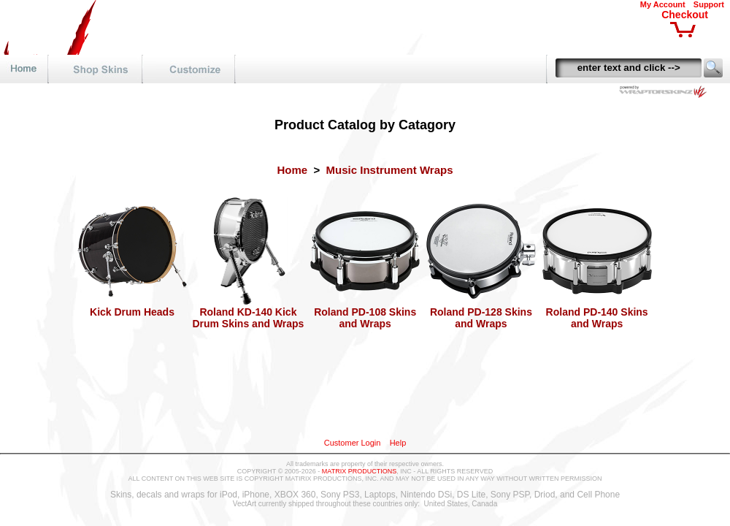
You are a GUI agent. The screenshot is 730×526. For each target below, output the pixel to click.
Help (398, 442)
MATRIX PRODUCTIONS (359, 471)
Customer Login (352, 442)
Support (709, 4)
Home (292, 170)
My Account (662, 4)
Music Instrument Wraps (389, 170)
